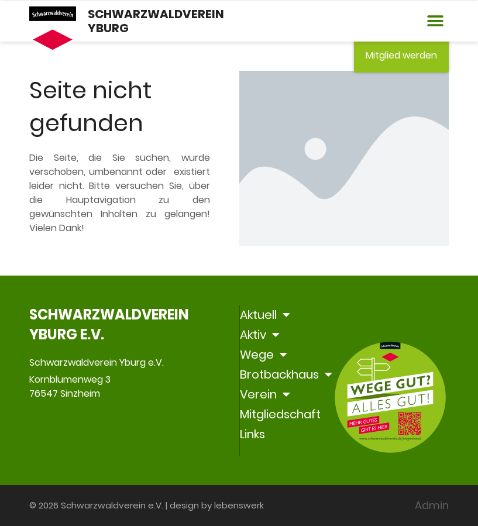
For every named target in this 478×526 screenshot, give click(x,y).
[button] (435, 21)
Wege (263, 355)
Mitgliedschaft (280, 414)
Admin (432, 505)
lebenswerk (239, 505)
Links (252, 434)
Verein (265, 394)
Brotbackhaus (286, 374)
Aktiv (260, 335)
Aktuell (265, 315)
